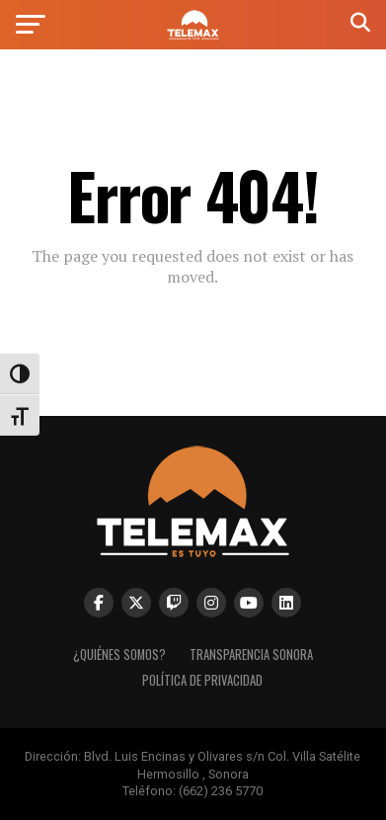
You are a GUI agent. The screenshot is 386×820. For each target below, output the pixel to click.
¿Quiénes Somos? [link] (119, 654)
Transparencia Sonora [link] (251, 654)
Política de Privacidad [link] (202, 680)
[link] (193, 34)
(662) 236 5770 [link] (221, 790)
